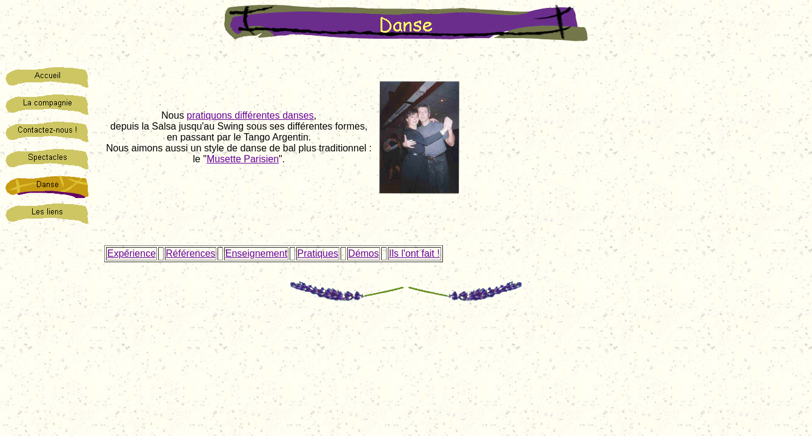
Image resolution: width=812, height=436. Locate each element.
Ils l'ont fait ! (414, 253)
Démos (363, 253)
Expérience (131, 253)
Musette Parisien (243, 159)
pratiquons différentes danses (250, 115)
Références (191, 253)
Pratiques (318, 253)
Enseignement (256, 253)
